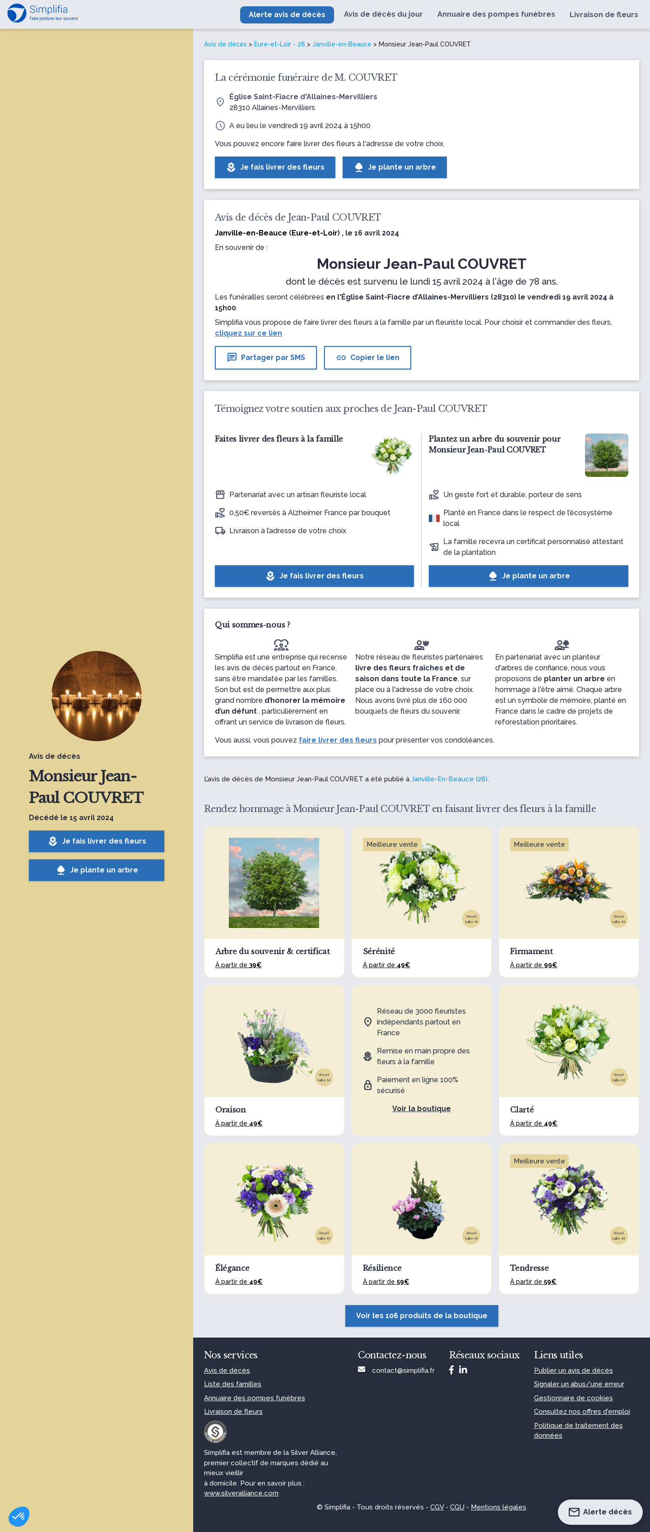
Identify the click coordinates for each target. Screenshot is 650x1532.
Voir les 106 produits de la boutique (422, 1315)
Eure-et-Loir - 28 (279, 44)
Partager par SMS (266, 357)
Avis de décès (225, 44)
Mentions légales (498, 1507)
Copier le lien (367, 357)
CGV (437, 1507)
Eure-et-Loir (315, 233)
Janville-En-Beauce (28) (449, 779)
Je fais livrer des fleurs (96, 841)
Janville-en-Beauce (341, 44)
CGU (457, 1507)
